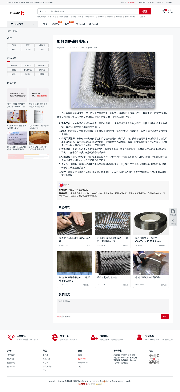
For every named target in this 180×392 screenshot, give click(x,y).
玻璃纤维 (14, 66)
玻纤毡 (75, 17)
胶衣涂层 (28, 66)
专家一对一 (83, 363)
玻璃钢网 (69, 381)
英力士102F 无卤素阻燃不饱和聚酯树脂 (38, 148)
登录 (59, 316)
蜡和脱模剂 (47, 366)
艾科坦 (13, 45)
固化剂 (13, 70)
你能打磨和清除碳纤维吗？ (148, 277)
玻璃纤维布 (91, 17)
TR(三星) (28, 49)
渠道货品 (56, 24)
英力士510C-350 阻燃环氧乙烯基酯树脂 (38, 105)
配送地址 (160, 2)
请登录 (123, 2)
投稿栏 (62, 47)
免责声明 (11, 363)
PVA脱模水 (143, 17)
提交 (164, 316)
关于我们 (80, 24)
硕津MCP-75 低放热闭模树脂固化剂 (16, 126)
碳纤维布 (112, 17)
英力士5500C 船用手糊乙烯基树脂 (39, 126)
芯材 (44, 370)
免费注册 (131, 2)
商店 (80, 355)
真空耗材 (46, 363)
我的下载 (151, 2)
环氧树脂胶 (43, 17)
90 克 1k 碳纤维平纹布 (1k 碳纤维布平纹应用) (74, 279)
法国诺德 (42, 45)
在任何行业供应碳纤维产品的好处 (74, 239)
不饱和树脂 (54, 17)
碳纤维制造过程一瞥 (107, 277)
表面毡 (82, 17)
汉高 (42, 49)
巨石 (28, 45)
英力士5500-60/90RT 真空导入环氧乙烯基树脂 (17, 105)
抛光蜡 (13, 74)
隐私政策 (11, 366)
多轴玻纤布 (102, 17)
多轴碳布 (121, 17)
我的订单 (142, 2)
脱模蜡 (27, 74)
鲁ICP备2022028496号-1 (92, 381)
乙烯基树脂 (42, 66)
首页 (45, 24)
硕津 (14, 49)
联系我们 (93, 24)
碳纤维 (45, 355)
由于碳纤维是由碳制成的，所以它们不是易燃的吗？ (112, 239)
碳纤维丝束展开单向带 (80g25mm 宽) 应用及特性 (148, 239)
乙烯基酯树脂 (65, 17)
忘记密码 (168, 2)
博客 (80, 366)
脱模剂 (41, 74)
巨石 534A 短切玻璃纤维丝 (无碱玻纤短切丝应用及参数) (16, 148)
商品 (67, 24)
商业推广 (162, 245)
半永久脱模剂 (131, 17)
